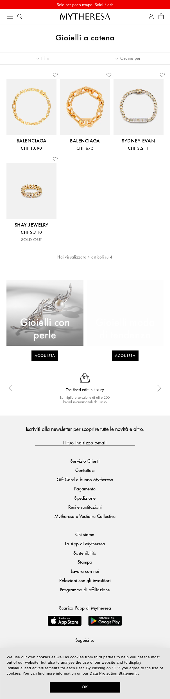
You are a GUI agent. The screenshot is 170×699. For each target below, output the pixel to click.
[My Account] (151, 17)
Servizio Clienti (84, 461)
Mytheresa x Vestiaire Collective (85, 516)
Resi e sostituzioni (85, 507)
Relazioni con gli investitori (85, 580)
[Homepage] (85, 16)
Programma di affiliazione (85, 589)
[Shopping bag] (161, 17)
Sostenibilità (84, 553)
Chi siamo (84, 534)
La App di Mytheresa (85, 543)
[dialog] (85, 673)
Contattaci (85, 470)
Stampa (85, 562)
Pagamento (85, 488)
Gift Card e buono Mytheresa (85, 479)
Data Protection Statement (113, 673)
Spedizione (85, 498)
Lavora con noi (85, 571)
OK (85, 687)
